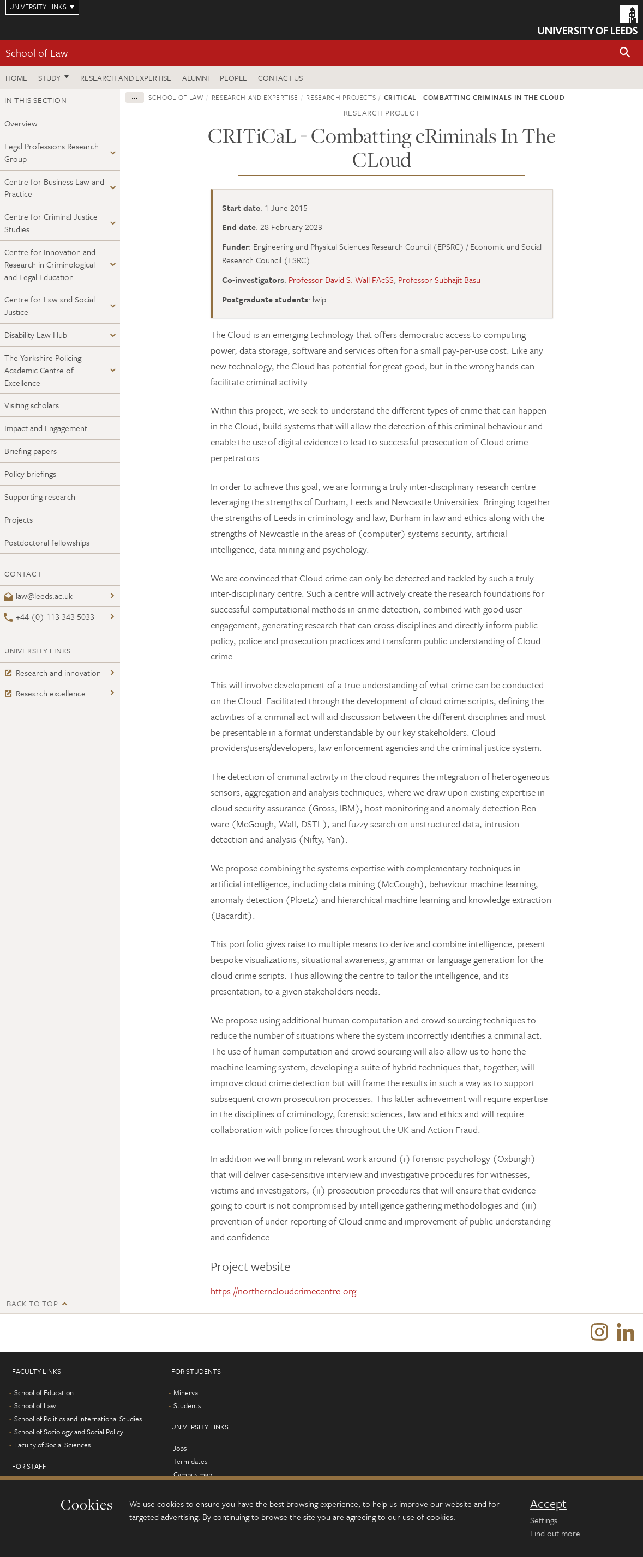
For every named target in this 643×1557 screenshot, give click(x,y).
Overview (21, 123)
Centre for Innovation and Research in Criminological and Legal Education (49, 264)
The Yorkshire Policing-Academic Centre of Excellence (44, 370)
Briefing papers (30, 451)
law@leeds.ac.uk (38, 596)
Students (187, 1406)
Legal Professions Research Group (51, 152)
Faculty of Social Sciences (52, 1445)
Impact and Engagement (45, 428)
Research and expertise (125, 77)
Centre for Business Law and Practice (54, 187)
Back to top (32, 1303)
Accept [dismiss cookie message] (548, 1503)
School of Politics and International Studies (78, 1419)
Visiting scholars (31, 405)
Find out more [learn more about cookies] (555, 1533)
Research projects (341, 97)
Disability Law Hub (35, 335)
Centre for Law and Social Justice (49, 305)
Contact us (280, 77)
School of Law (36, 52)
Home (16, 77)
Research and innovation (52, 672)
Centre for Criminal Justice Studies (51, 222)
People (233, 77)
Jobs (180, 1448)
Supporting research (39, 496)
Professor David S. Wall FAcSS (341, 280)
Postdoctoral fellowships (46, 542)
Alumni (195, 77)
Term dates (190, 1461)
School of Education (44, 1393)
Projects (18, 519)
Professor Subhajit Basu (439, 280)
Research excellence (45, 693)
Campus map (192, 1474)
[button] (625, 53)
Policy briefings (30, 474)
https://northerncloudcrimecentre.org (283, 1291)
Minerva (185, 1393)
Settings (543, 1520)
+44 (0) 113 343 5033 (49, 616)
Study (49, 77)
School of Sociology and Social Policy (68, 1432)
